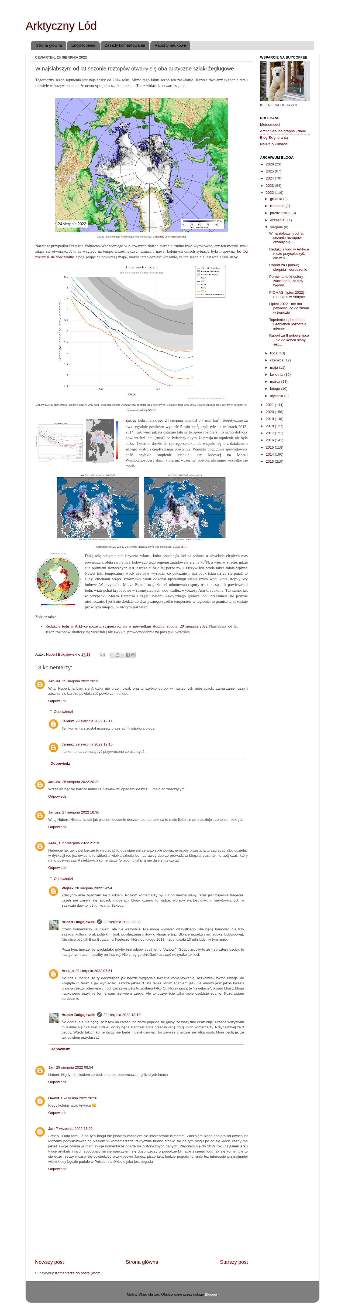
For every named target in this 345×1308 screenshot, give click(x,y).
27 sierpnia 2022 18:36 (80, 812)
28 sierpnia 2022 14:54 (93, 888)
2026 (270, 164)
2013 (270, 461)
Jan (51, 1067)
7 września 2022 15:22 (74, 1129)
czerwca (277, 360)
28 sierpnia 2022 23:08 (122, 922)
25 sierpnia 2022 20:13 (80, 681)
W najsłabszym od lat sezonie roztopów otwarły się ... (286, 237)
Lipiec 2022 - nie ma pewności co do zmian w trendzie (289, 308)
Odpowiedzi (63, 712)
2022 (270, 193)
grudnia (276, 199)
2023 (270, 186)
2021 (270, 405)
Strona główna (49, 45)
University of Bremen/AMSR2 (169, 236)
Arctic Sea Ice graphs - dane (283, 131)
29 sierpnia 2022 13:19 (122, 1015)
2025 (270, 171)
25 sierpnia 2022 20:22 (80, 782)
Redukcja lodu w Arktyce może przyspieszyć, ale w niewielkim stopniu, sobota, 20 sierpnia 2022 (126, 626)
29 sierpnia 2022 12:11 (93, 721)
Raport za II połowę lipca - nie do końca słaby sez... (289, 339)
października (281, 213)
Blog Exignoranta (274, 137)
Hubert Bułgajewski (78, 922)
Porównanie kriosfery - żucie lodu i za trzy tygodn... (287, 281)
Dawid (53, 1098)
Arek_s (54, 843)
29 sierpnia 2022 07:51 (93, 971)
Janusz (54, 681)
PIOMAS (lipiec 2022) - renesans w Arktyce (287, 294)
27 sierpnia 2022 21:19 (80, 843)
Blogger (211, 1294)
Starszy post (234, 1262)
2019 (270, 419)
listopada (278, 206)
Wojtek (68, 888)
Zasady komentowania (125, 45)
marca (275, 381)
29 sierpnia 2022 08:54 (74, 1067)
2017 (270, 433)
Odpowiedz (57, 701)
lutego (275, 389)
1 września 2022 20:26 (79, 1098)
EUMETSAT (180, 546)
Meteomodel (270, 125)
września (277, 220)
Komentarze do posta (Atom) (78, 1273)
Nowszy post (49, 1262)
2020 (270, 412)
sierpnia (277, 227)
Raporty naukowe (170, 45)
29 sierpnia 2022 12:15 (93, 744)
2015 (270, 447)
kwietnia (277, 374)
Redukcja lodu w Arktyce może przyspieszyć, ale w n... (289, 253)
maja (274, 367)
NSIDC (152, 410)
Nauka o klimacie (274, 144)
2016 (270, 440)
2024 (270, 178)
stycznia (277, 396)
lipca (274, 353)
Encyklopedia (83, 45)
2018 (270, 426)
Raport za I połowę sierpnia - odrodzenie (288, 267)
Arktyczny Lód (61, 25)
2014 (270, 454)
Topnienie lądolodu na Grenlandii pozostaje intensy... (287, 324)
